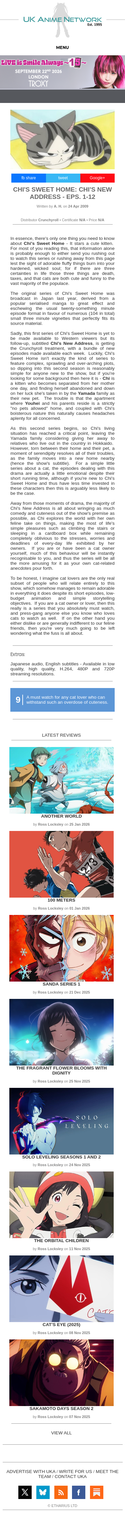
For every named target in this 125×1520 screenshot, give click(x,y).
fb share (28, 178)
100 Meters (61, 900)
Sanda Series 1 (61, 984)
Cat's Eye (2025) (61, 1324)
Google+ (97, 178)
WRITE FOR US (75, 1471)
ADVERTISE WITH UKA (30, 1471)
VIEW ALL (61, 1432)
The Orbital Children (61, 1240)
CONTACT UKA (71, 1476)
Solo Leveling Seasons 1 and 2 (61, 1156)
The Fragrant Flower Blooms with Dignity (61, 1071)
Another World (61, 816)
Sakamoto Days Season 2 (61, 1408)
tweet (63, 178)
